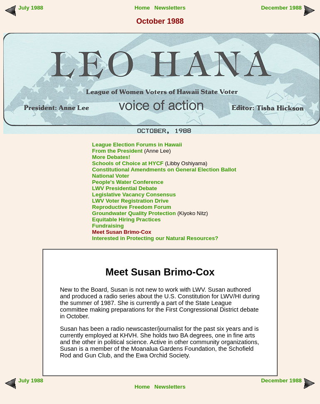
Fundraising (108, 226)
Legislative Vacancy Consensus (134, 194)
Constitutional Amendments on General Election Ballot (164, 169)
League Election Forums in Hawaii (137, 144)
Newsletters (170, 8)
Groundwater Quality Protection (134, 213)
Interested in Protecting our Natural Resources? (155, 238)
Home (142, 8)
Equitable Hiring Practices (126, 219)
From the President (117, 151)
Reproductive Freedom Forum (131, 207)
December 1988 (281, 8)
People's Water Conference (128, 182)
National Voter (110, 176)
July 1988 (30, 8)
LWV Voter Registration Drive (130, 201)
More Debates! (111, 157)
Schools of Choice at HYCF (128, 163)
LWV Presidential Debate (124, 188)
